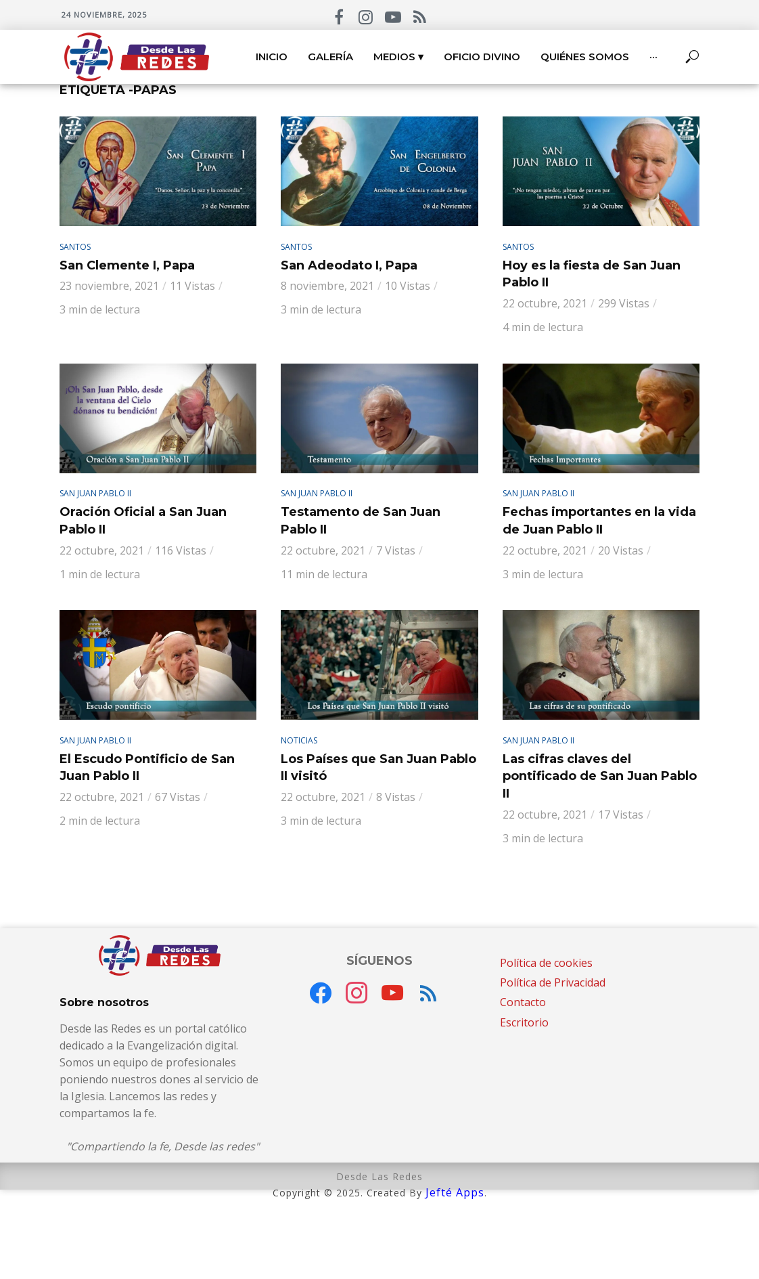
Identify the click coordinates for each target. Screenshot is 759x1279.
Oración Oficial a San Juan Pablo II (143, 520)
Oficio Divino (482, 56)
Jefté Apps (455, 1192)
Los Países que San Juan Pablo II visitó (378, 768)
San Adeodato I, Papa (349, 265)
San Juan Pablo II (95, 493)
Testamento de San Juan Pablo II (360, 520)
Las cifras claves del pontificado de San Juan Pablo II (600, 777)
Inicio (272, 56)
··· (653, 56)
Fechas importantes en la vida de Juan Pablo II (599, 520)
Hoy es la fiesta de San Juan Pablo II (592, 274)
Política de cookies (546, 962)
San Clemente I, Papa (127, 265)
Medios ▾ (398, 56)
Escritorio (524, 1022)
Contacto (523, 1002)
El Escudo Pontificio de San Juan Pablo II (147, 768)
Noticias (299, 740)
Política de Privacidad (552, 982)
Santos (75, 247)
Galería (330, 56)
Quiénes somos (584, 56)
